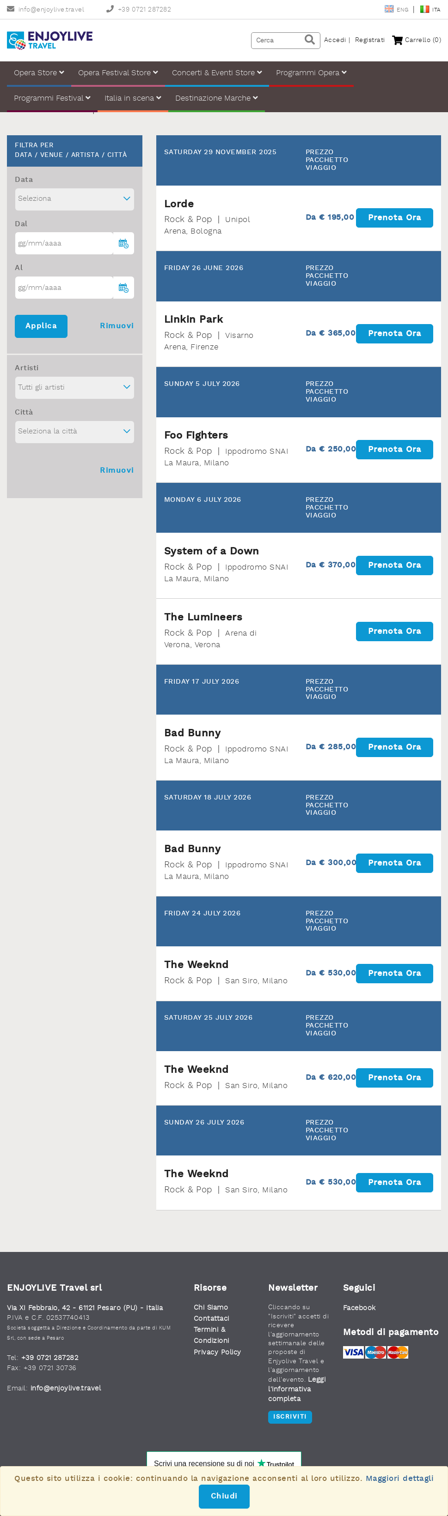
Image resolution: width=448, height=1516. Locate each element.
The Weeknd (196, 965)
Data (24, 180)
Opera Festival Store (118, 72)
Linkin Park (193, 320)
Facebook (359, 1308)
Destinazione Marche (216, 98)
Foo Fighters (196, 436)
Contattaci (211, 1319)
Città (24, 412)
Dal (21, 224)
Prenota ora (394, 218)
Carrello (416, 40)
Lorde (179, 204)
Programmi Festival (52, 98)
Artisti (27, 368)
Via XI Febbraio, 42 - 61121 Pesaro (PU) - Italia (85, 1308)
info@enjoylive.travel (45, 10)
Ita (430, 10)
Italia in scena (132, 98)
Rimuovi (117, 326)
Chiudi (224, 1496)
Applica (41, 326)
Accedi (335, 40)
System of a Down (211, 552)
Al (19, 268)
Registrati (370, 40)
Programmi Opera (311, 72)
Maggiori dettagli (400, 1479)
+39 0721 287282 (138, 10)
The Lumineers (203, 618)
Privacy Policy (217, 1352)
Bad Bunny (192, 733)
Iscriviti (290, 1417)
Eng (397, 10)
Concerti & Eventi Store (217, 72)
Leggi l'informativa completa (296, 1390)
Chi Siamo (211, 1308)
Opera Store (39, 72)
